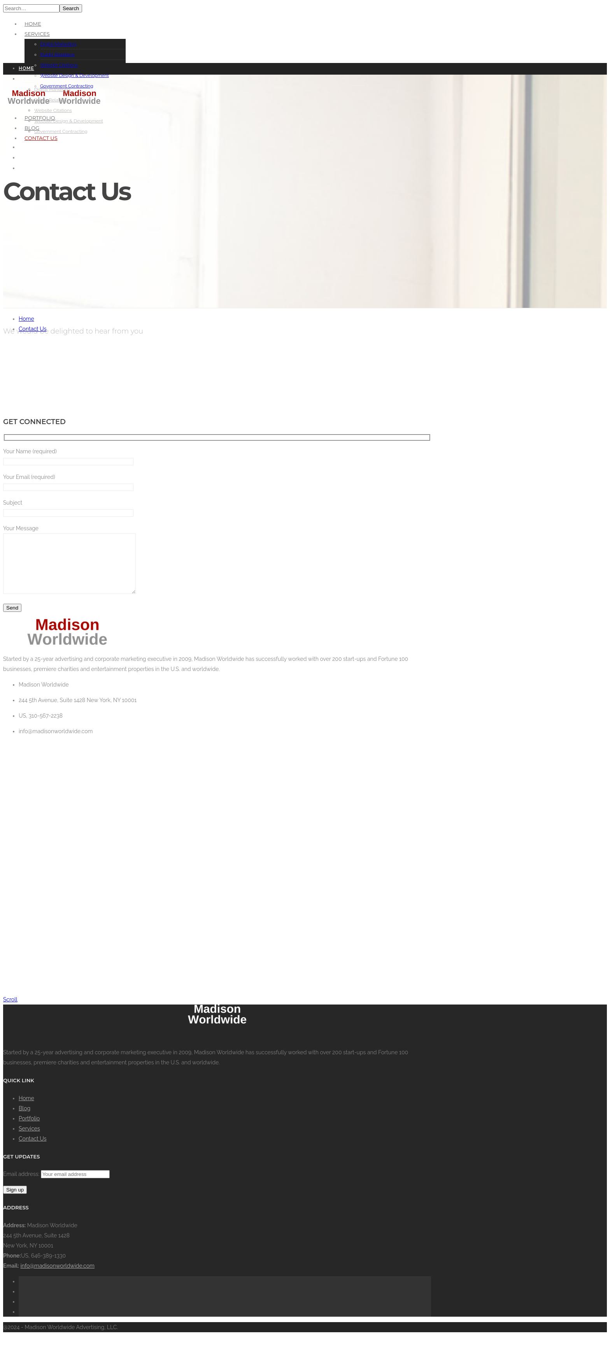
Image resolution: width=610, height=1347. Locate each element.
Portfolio (29, 1130)
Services (37, 34)
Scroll (10, 1011)
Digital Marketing (58, 44)
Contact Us (32, 329)
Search (71, 8)
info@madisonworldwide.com (58, 1277)
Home (33, 24)
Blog (24, 1120)
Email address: (22, 1186)
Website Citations (59, 65)
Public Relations (57, 54)
